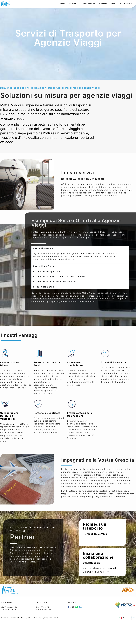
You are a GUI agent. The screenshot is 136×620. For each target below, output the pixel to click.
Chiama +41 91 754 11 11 (96, 572)
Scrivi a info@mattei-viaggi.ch (100, 568)
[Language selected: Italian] (124, 618)
